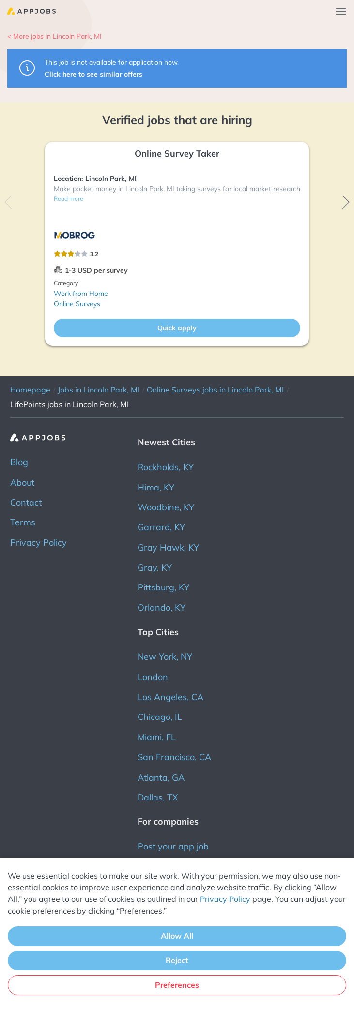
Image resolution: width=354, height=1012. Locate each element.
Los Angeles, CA (170, 696)
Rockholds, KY (166, 467)
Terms (22, 522)
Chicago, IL (160, 716)
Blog (19, 462)
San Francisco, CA (174, 757)
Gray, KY (155, 567)
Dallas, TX (158, 797)
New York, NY (165, 656)
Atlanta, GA (161, 777)
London (153, 677)
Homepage (30, 389)
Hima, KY (156, 487)
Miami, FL (157, 737)
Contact (26, 502)
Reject (177, 960)
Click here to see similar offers (93, 74)
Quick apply (177, 328)
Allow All (177, 936)
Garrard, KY (161, 527)
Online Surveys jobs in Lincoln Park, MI (215, 389)
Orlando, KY (161, 607)
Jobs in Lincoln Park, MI (98, 389)
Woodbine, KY (166, 507)
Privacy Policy (38, 542)
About (22, 482)
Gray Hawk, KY (168, 547)
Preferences (177, 985)
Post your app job (173, 846)
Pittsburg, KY (163, 587)
